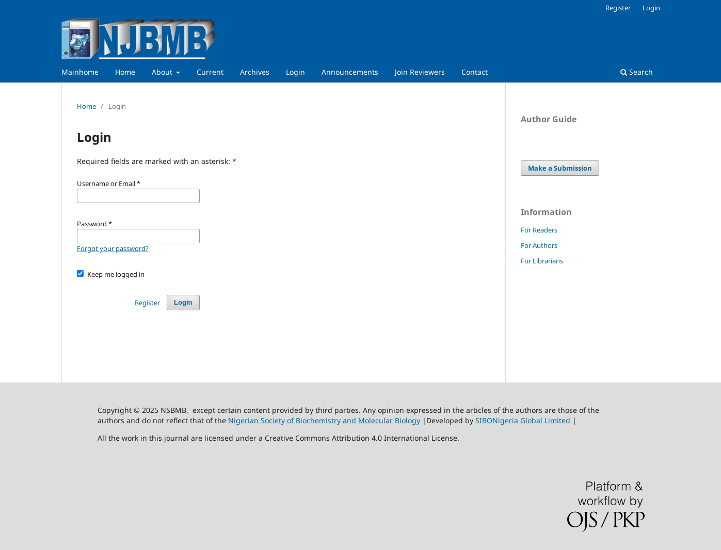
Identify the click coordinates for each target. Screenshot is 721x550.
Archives (254, 72)
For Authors (539, 245)
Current (210, 72)
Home (125, 72)
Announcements (350, 72)
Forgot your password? (113, 248)
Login (295, 72)
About (163, 72)
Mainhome (80, 72)
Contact (474, 72)
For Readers (539, 230)
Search (636, 72)
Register (618, 7)
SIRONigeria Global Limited (522, 420)
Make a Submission (560, 168)
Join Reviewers (420, 72)
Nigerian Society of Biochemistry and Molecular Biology (324, 420)
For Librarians (542, 260)
